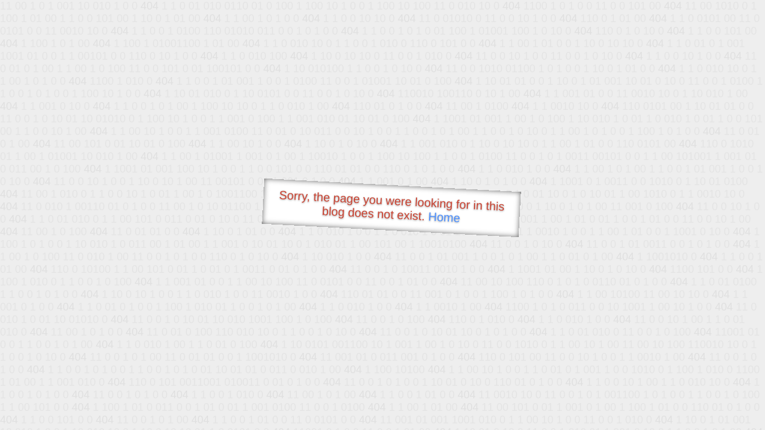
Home (444, 217)
